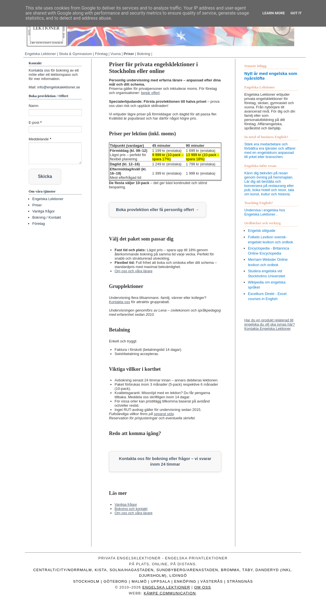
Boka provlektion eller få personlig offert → (155, 209)
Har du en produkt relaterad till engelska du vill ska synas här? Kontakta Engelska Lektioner (269, 324)
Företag (101, 54)
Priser (129, 54)
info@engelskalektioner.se (58, 87)
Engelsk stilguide (261, 230)
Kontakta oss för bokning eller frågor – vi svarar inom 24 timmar (165, 460)
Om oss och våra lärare (133, 271)
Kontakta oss (119, 301)
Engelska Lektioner (40, 54)
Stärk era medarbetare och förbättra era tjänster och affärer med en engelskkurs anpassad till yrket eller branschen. (270, 150)
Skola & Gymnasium (75, 54)
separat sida (164, 413)
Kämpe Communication (170, 592)
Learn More (274, 13)
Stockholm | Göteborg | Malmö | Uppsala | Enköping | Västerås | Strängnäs (163, 580)
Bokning (143, 54)
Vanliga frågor (126, 504)
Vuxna (116, 54)
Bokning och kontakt (131, 508)
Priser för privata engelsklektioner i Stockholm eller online (153, 67)
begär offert (150, 93)
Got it (296, 13)
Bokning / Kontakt (46, 217)
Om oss (202, 586)
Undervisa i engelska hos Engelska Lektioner (264, 212)
